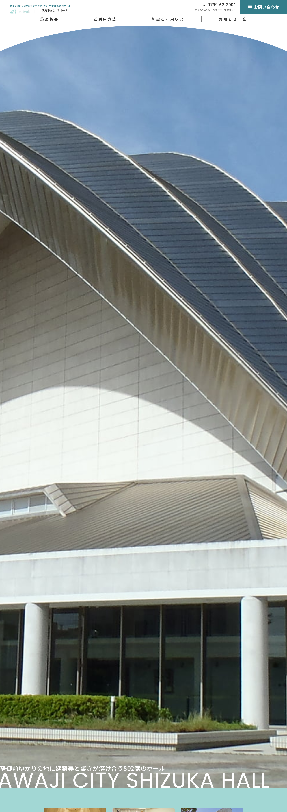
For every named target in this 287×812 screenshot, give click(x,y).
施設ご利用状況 (168, 19)
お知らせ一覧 (233, 19)
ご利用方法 (105, 19)
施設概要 (49, 19)
